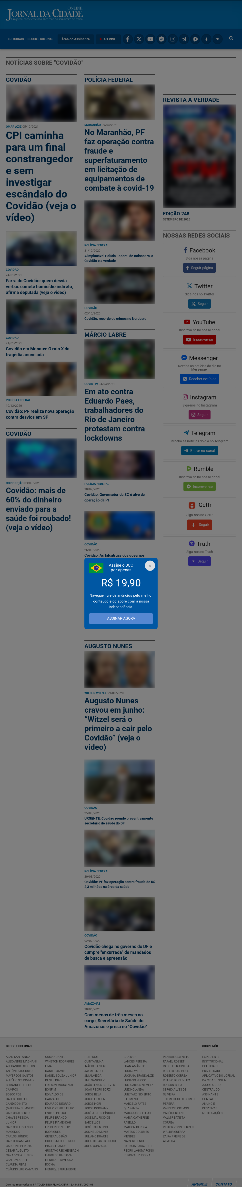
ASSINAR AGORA (121, 618)
